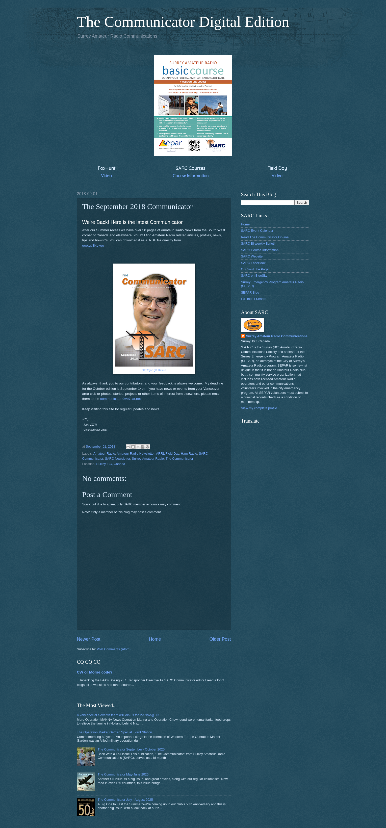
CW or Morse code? (95, 672)
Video (106, 175)
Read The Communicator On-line (265, 237)
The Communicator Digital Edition (183, 21)
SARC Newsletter (117, 458)
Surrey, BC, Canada (110, 464)
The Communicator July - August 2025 (125, 799)
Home (155, 639)
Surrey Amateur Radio (148, 458)
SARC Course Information (260, 250)
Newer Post (88, 639)
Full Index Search (253, 299)
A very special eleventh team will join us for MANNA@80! (118, 715)
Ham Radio (189, 453)
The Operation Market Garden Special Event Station (114, 732)
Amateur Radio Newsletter (136, 453)
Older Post (220, 639)
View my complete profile (259, 408)
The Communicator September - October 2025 (131, 749)
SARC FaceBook (253, 263)
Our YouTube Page (255, 269)
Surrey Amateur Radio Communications (276, 336)
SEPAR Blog (250, 292)
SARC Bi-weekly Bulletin (258, 243)
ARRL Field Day (167, 453)
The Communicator (179, 458)
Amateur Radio (104, 453)
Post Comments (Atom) (114, 649)
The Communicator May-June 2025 (123, 774)
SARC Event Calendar (257, 230)
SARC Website (252, 256)
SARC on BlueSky (254, 275)
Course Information (191, 175)
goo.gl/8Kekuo (93, 245)
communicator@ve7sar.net (120, 399)
